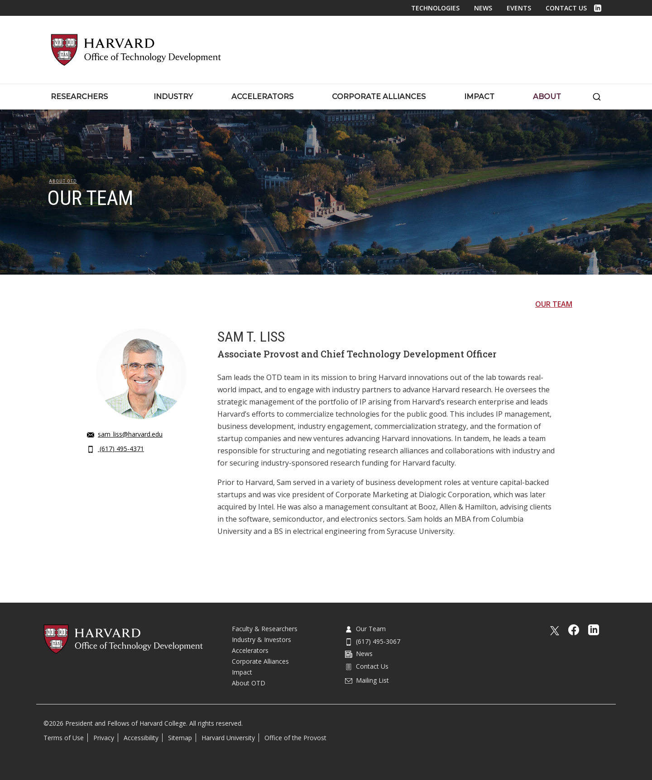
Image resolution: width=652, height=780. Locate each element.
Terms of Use (63, 737)
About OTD (63, 181)
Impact (242, 672)
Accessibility (141, 737)
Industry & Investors (261, 639)
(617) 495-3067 (372, 641)
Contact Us (566, 8)
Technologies (435, 8)
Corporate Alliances (260, 661)
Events (519, 8)
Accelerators (250, 650)
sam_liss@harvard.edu (125, 434)
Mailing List (367, 680)
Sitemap (180, 737)
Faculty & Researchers (264, 628)
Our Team (553, 304)
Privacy (103, 737)
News (483, 8)
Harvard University (228, 737)
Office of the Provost (295, 737)
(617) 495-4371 (115, 448)
